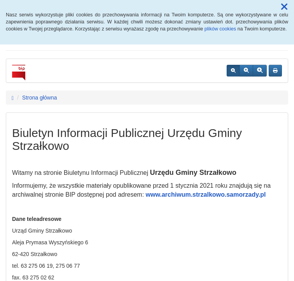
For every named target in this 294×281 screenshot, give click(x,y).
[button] (284, 7)
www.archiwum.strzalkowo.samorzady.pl (206, 194)
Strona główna (39, 97)
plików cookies (220, 29)
